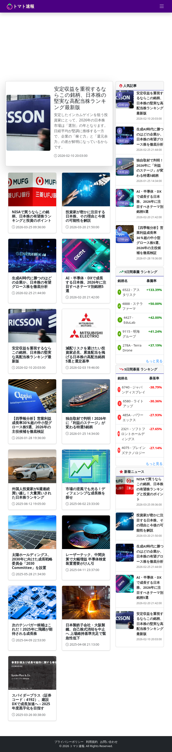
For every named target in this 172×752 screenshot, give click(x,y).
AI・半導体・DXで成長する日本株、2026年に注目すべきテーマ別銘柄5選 (149, 201)
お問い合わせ (109, 742)
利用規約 (92, 742)
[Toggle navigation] (162, 6)
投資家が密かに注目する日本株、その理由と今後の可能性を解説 (149, 522)
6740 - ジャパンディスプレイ (133, 389)
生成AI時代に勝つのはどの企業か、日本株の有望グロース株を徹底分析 (149, 137)
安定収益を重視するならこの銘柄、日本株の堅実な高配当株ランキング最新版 (149, 103)
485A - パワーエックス (133, 417)
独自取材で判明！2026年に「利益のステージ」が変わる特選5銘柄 (149, 168)
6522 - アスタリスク (131, 292)
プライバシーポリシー (69, 742)
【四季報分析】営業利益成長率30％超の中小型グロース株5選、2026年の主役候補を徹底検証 (149, 240)
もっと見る (154, 361)
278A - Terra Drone (132, 348)
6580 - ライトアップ (133, 403)
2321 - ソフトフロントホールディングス (133, 434)
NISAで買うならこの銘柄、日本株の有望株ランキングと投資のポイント (149, 489)
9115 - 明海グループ (131, 334)
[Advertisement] (86, 46)
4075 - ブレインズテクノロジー (134, 450)
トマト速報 (20, 6)
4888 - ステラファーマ (132, 306)
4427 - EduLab (129, 320)
